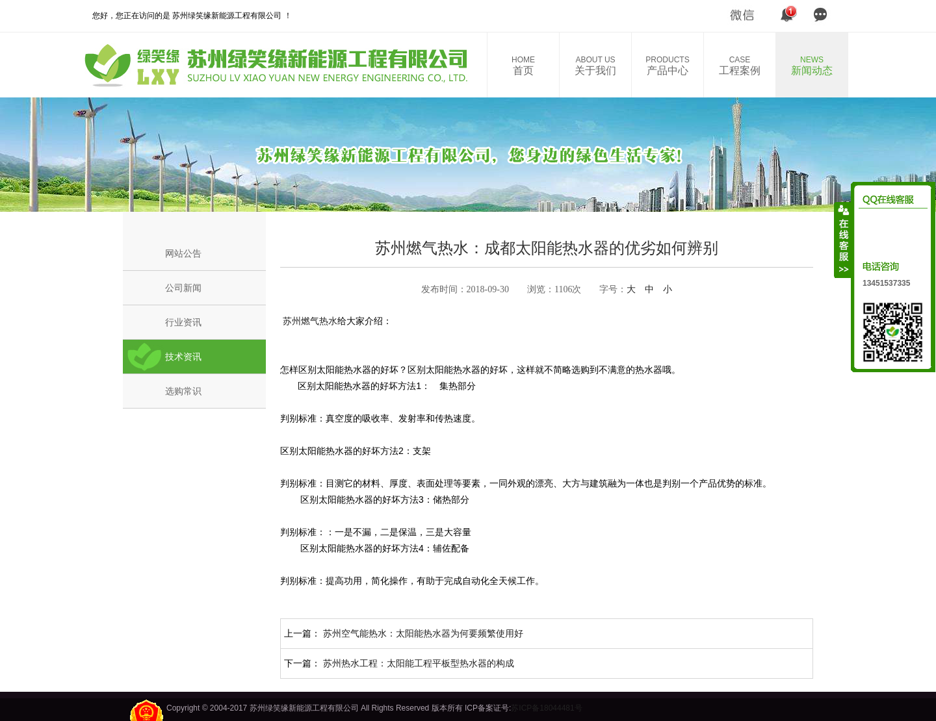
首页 (523, 65)
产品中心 (667, 65)
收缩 (843, 239)
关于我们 (595, 65)
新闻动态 (812, 65)
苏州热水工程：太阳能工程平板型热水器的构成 (418, 663)
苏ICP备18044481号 (546, 708)
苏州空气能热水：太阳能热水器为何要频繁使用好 (423, 633)
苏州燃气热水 (308, 321)
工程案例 (739, 65)
